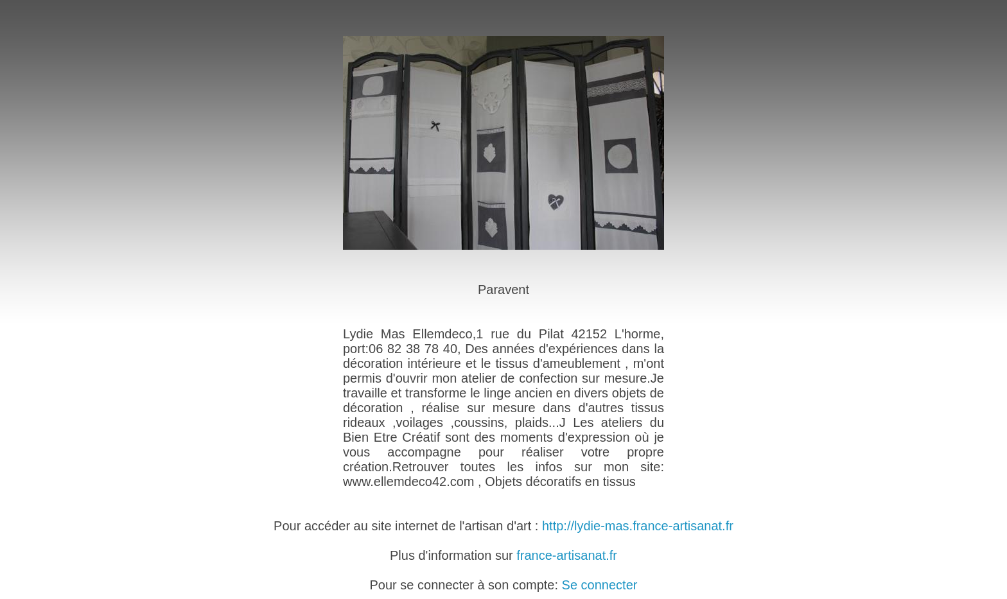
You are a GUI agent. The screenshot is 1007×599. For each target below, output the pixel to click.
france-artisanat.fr (566, 555)
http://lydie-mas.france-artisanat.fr (637, 526)
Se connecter (600, 585)
